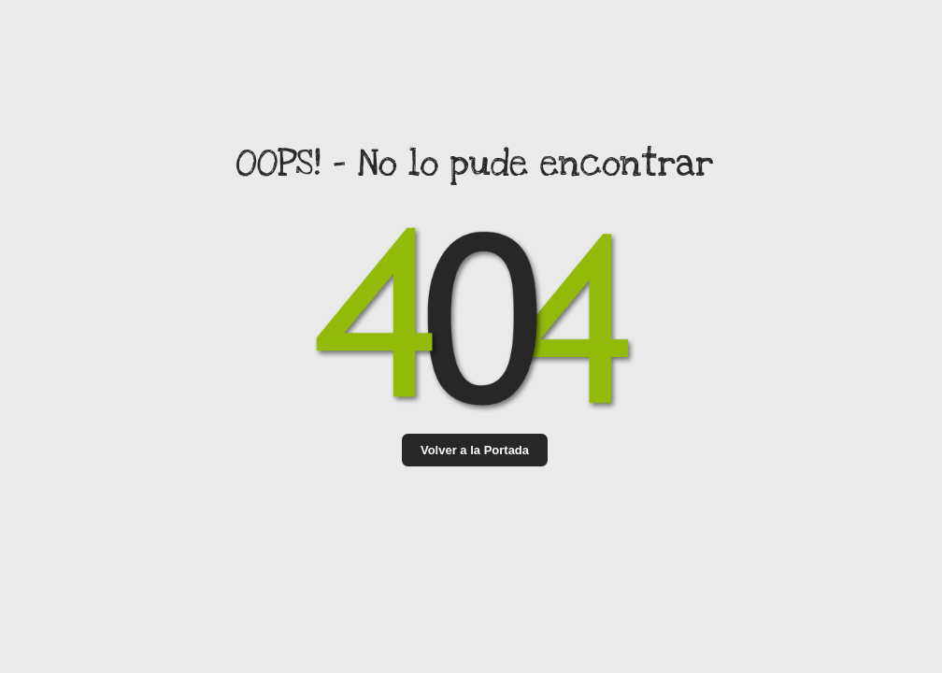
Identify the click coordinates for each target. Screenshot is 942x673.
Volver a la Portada (475, 450)
